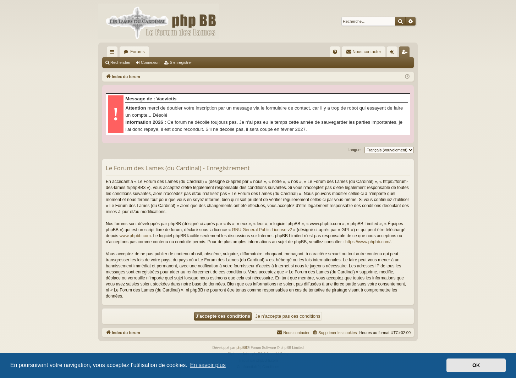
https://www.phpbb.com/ (367, 241)
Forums (137, 51)
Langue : (355, 150)
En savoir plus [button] (208, 365)
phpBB (241, 348)
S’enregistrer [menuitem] (406, 53)
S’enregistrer (181, 62)
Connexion (150, 62)
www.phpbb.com (135, 235)
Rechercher (120, 62)
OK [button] (476, 365)
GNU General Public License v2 (262, 229)
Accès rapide (113, 53)
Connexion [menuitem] (393, 53)
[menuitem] (335, 51)
